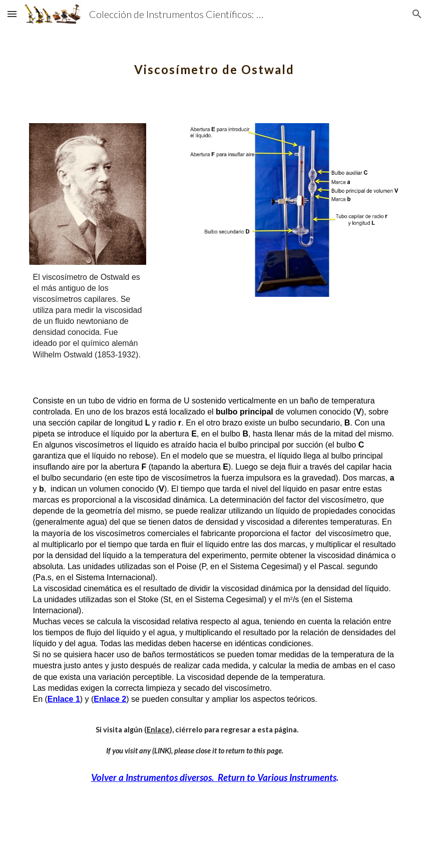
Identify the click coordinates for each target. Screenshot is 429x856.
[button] (12, 14)
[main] (214, 62)
